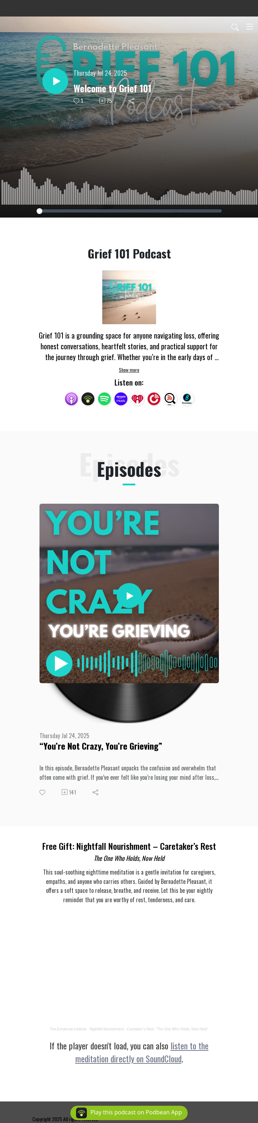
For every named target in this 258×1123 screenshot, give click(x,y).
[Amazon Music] (120, 398)
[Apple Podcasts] (71, 398)
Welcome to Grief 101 (112, 88)
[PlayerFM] (153, 398)
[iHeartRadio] (137, 398)
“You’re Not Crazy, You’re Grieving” (100, 745)
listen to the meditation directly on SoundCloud (142, 1052)
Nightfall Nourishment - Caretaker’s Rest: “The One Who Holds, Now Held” (148, 1029)
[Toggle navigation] (249, 26)
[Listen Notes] (170, 398)
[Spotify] (104, 398)
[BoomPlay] (186, 398)
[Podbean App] (87, 398)
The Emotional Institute (68, 1029)
